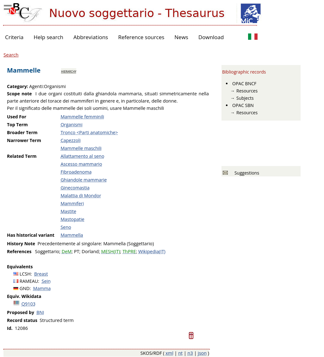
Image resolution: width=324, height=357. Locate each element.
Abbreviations (90, 37)
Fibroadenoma (75, 172)
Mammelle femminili (82, 117)
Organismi (71, 125)
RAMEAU (29, 281)
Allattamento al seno (82, 156)
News (181, 37)
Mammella (71, 235)
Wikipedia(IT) (151, 251)
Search (11, 54)
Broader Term (22, 132)
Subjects (245, 98)
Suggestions (245, 173)
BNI (40, 312)
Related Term (22, 156)
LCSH (25, 274)
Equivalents (20, 267)
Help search (48, 37)
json (202, 353)
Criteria (14, 37)
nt (180, 353)
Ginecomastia (75, 188)
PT (76, 251)
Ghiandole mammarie (83, 180)
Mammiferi (72, 203)
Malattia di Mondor (80, 196)
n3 (190, 353)
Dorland (90, 251)
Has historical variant (30, 235)
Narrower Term (24, 140)
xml (169, 353)
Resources (247, 91)
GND (25, 288)
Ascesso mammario (81, 164)
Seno (65, 227)
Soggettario (47, 251)
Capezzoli (70, 140)
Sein (46, 281)
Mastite (68, 211)
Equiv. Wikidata (24, 296)
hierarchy (68, 71)
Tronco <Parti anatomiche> (89, 132)
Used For (16, 117)
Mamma (42, 288)
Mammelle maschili (81, 148)
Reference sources (141, 37)
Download (211, 37)
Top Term (17, 125)
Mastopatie (72, 219)
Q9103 (28, 304)
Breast (41, 274)
